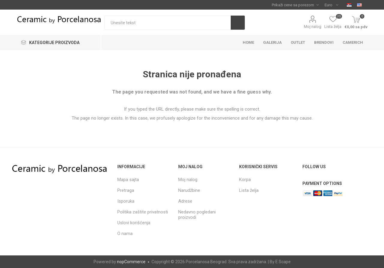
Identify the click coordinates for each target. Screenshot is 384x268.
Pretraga (125, 190)
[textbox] (167, 23)
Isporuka (125, 201)
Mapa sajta (128, 179)
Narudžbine (189, 190)
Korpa (245, 179)
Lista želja (249, 190)
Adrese (185, 201)
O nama (125, 233)
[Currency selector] (331, 4)
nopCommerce (131, 261)
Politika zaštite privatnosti (142, 212)
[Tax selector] (295, 4)
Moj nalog (312, 26)
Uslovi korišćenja (133, 222)
